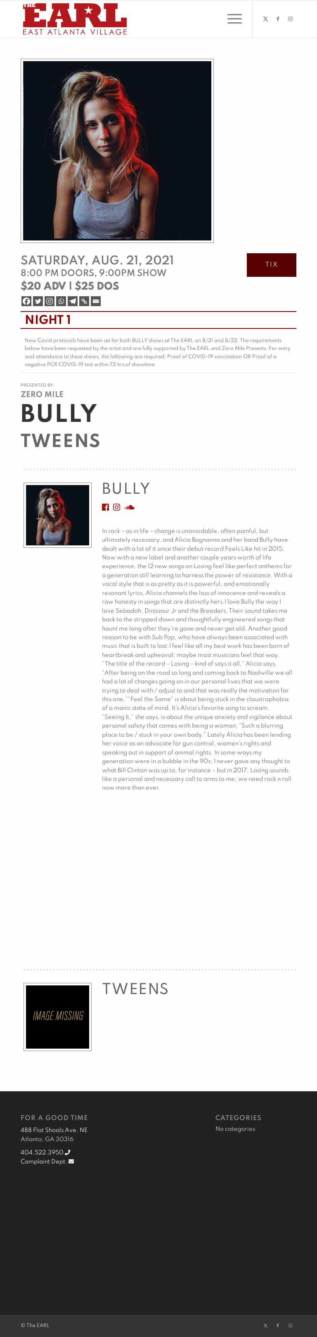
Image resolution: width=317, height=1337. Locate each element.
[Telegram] (73, 301)
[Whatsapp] (61, 301)
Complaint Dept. (47, 1162)
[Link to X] (265, 19)
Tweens (61, 442)
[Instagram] (49, 301)
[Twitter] (38, 301)
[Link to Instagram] (290, 19)
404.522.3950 (45, 1153)
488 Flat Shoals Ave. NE (54, 1130)
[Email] (96, 301)
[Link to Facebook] (278, 19)
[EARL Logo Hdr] (75, 19)
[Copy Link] (84, 301)
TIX (271, 265)
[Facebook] (26, 301)
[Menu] (230, 19)
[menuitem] (230, 19)
